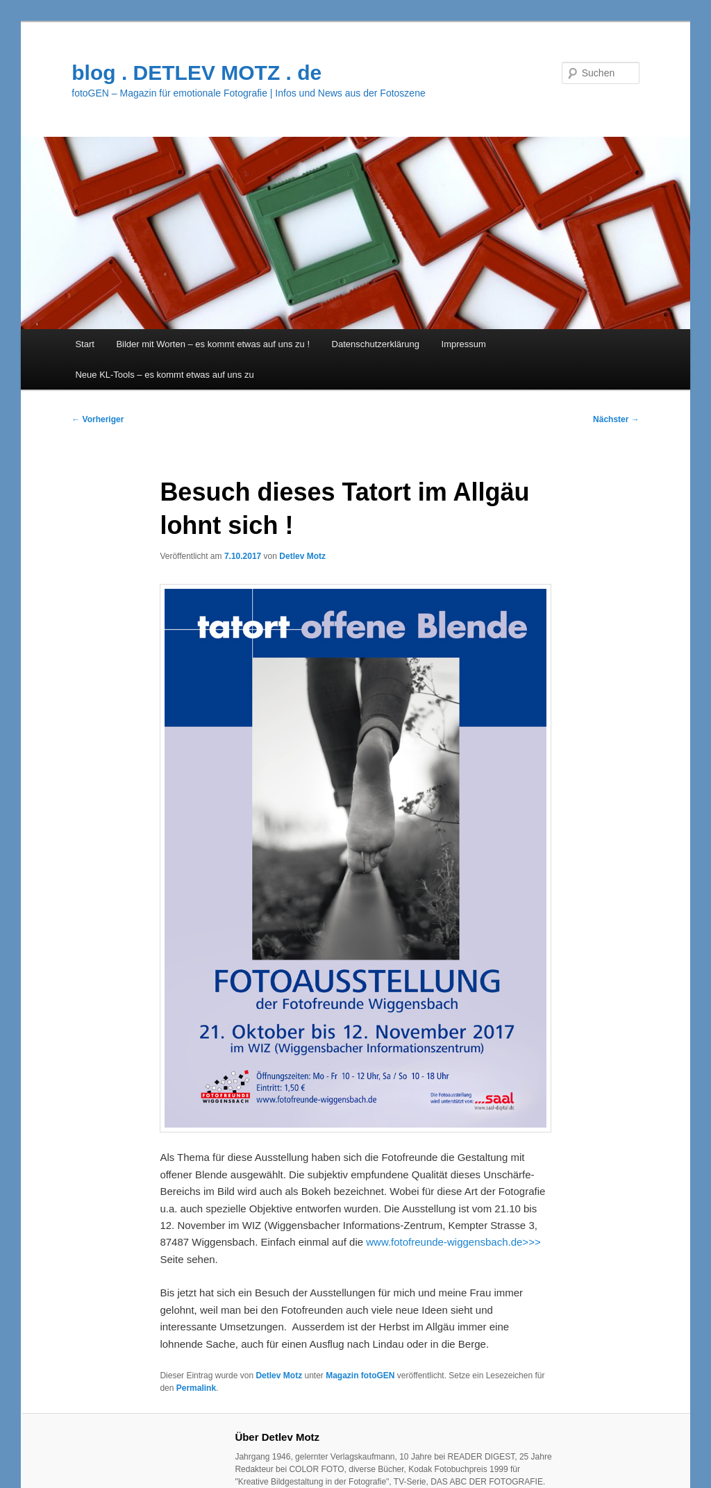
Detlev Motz (302, 556)
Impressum (464, 344)
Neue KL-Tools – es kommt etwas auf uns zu (164, 374)
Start (84, 344)
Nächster (616, 419)
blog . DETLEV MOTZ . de (196, 72)
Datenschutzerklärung (375, 344)
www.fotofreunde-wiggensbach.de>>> (453, 1242)
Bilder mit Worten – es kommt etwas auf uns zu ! (213, 344)
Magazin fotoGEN (360, 1375)
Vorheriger (98, 419)
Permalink (196, 1388)
